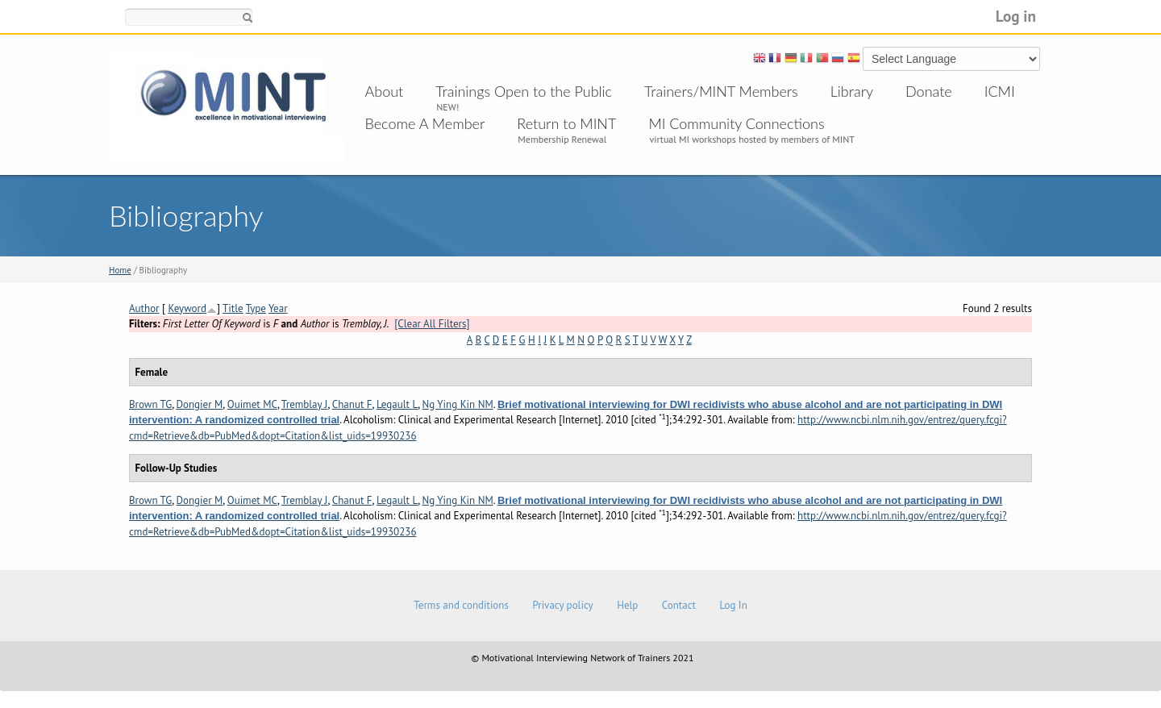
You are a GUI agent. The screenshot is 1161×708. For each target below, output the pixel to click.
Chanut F (352, 404)
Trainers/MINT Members (721, 91)
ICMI (999, 91)
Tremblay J (304, 404)
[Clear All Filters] (431, 324)
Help (627, 605)
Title (233, 308)
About (384, 91)
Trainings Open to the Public (523, 91)
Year (278, 308)
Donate (928, 91)
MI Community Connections (736, 123)
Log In (733, 605)
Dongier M (200, 404)
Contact (679, 605)
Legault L (397, 404)
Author (144, 308)
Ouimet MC (252, 404)
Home (120, 270)
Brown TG (150, 404)
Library (851, 91)
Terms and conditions (461, 605)
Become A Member (425, 123)
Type (256, 308)
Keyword (187, 308)
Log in (1016, 16)
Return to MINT (566, 123)
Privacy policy (562, 605)
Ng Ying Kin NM (457, 404)
